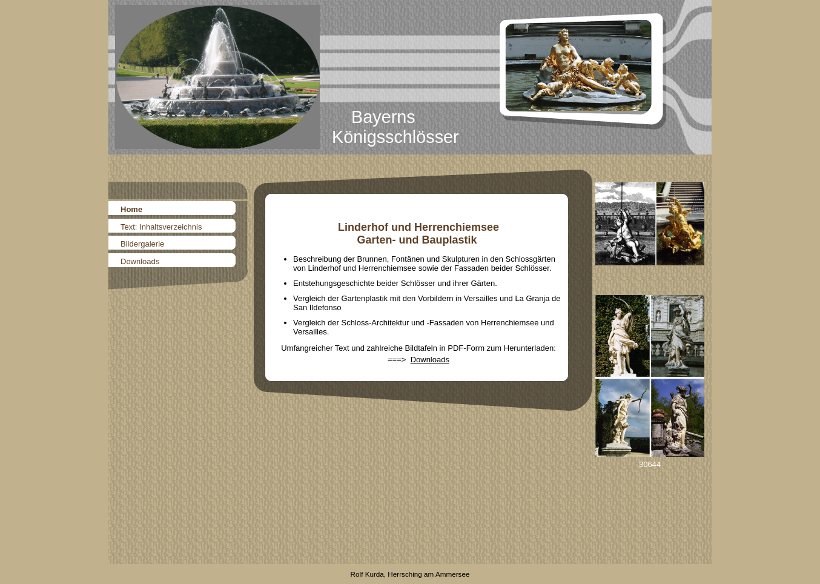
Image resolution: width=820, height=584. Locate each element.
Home (131, 209)
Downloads (140, 261)
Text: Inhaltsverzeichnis (161, 226)
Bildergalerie (142, 243)
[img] (410, 77)
